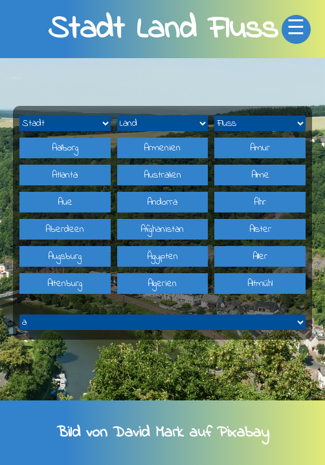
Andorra (162, 202)
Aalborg (65, 148)
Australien (162, 175)
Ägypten (162, 256)
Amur (260, 148)
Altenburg (64, 283)
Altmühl (260, 283)
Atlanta (65, 175)
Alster (260, 229)
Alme (260, 175)
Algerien (162, 283)
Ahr (260, 202)
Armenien (162, 148)
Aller (259, 256)
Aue (65, 202)
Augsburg (65, 256)
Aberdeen (64, 229)
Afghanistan (162, 229)
